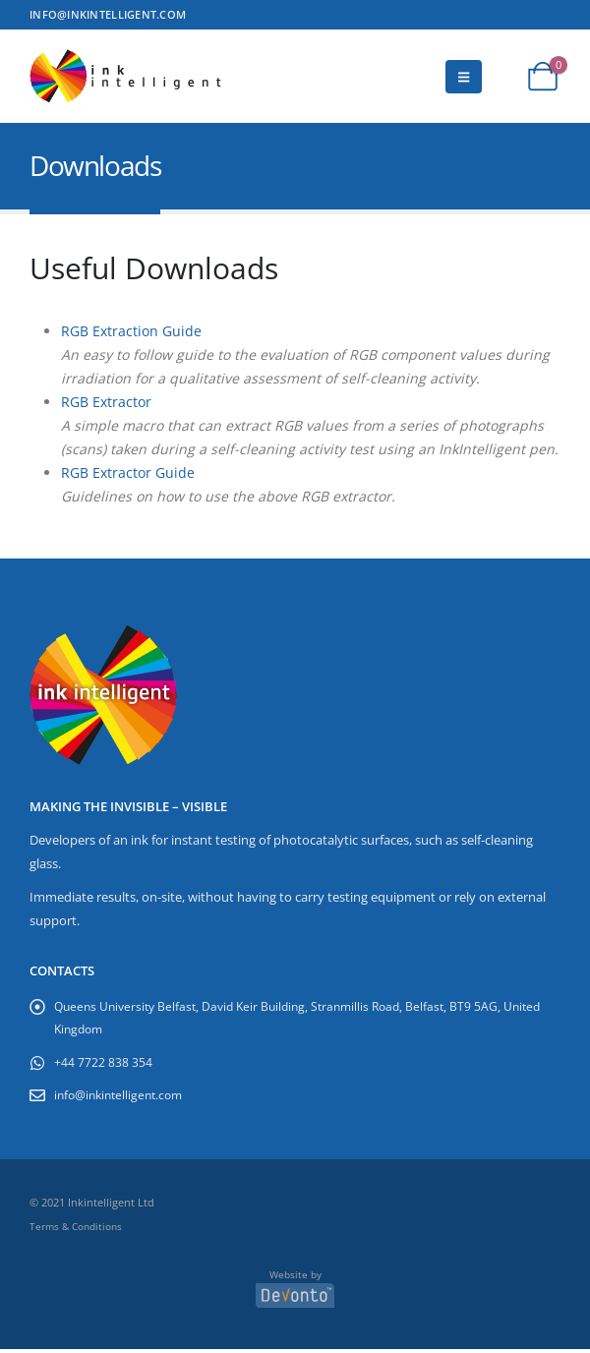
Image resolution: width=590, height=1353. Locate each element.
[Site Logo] (128, 76)
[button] (463, 76)
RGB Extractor (106, 401)
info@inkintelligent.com (123, 1096)
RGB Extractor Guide (128, 472)
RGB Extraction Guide (131, 331)
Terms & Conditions (76, 1229)
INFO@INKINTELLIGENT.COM (108, 14)
